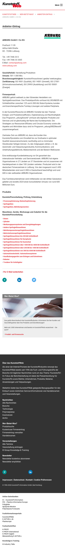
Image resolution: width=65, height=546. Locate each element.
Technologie (7, 409)
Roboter (6, 259)
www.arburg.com (9, 66)
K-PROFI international (10, 532)
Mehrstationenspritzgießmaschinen (17, 233)
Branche (5, 406)
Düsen (5, 219)
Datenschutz (19, 480)
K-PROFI (5, 529)
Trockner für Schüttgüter (12, 262)
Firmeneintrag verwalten (12, 432)
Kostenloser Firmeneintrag (13, 429)
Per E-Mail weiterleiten (13, 272)
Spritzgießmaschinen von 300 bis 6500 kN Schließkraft (24, 251)
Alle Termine (7, 444)
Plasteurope (6, 521)
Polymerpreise (8, 412)
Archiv (5, 418)
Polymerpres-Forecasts (11, 509)
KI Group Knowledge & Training (15, 450)
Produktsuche (8, 426)
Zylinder (6, 222)
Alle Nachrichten (9, 403)
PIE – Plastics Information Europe (15, 502)
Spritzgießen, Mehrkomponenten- (16, 207)
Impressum (7, 480)
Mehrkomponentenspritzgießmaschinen (18, 230)
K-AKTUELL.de (7, 519)
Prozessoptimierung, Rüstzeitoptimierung (19, 201)
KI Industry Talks (8, 544)
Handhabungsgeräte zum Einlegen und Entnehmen (22, 256)
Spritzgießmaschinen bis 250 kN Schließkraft (20, 236)
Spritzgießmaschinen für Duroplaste (17, 239)
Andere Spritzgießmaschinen (14, 227)
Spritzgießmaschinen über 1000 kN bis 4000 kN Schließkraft (26, 245)
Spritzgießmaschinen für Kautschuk (17, 242)
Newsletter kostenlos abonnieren (16, 458)
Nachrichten (7, 400)
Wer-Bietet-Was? (9, 423)
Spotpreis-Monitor (9, 507)
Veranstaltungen (9, 441)
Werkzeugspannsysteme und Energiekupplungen (22, 224)
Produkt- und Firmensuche (14, 334)
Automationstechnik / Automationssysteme (20, 254)
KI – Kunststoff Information (12, 500)
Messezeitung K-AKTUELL (12, 536)
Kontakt (29, 480)
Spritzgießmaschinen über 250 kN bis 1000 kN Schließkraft (26, 248)
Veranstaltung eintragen (12, 447)
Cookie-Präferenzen (43, 480)
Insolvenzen (7, 415)
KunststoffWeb (8, 517)
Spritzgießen (8, 204)
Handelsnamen (8, 435)
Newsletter (7, 455)
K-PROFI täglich (8, 534)
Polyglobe (6, 504)
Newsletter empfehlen (11, 462)
